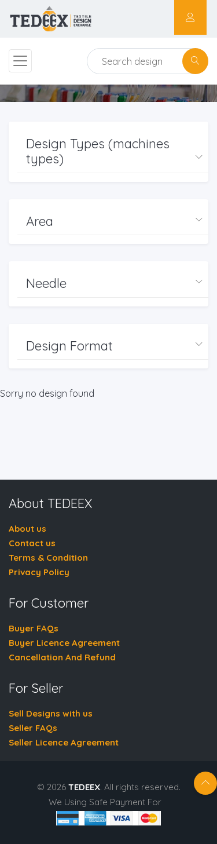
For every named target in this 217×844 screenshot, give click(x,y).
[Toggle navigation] (20, 60)
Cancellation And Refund (62, 657)
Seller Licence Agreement (64, 742)
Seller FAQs (33, 727)
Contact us (32, 543)
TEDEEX (84, 786)
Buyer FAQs (33, 628)
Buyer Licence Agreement (64, 642)
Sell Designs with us (51, 713)
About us (27, 528)
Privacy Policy (39, 572)
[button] (112, 151)
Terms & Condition (48, 557)
